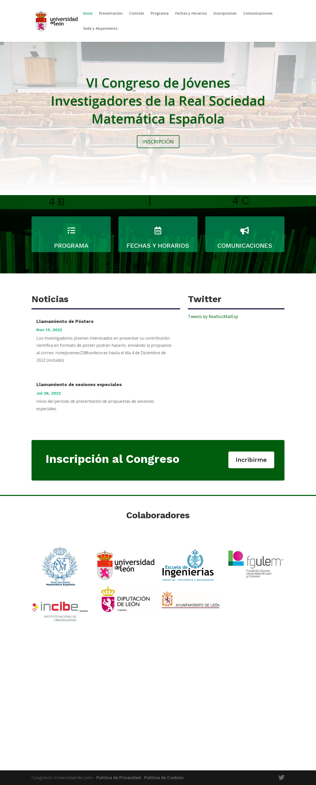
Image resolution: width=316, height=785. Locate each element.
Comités (136, 14)
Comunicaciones (257, 14)
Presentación (111, 14)
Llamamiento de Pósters (65, 321)
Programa (160, 14)
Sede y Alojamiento (100, 29)
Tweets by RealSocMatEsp (213, 316)
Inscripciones (225, 14)
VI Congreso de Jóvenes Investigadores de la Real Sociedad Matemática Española (158, 100)
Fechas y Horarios (191, 14)
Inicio (88, 14)
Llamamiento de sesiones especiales (79, 384)
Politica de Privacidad (118, 777)
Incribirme (251, 459)
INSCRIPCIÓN (158, 141)
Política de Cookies (164, 777)
